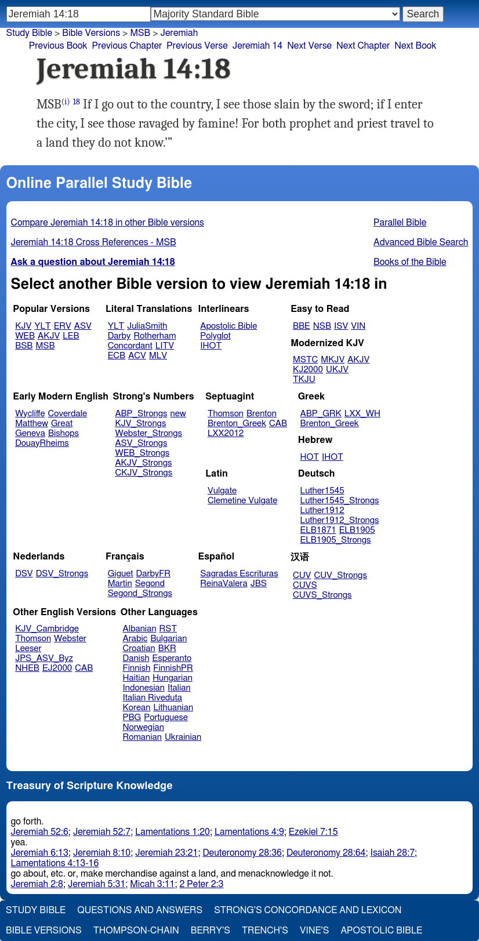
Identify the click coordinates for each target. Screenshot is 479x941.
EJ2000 (57, 668)
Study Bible (29, 33)
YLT (42, 326)
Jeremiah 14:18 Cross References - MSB (93, 242)
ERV (62, 326)
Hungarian (173, 678)
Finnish (137, 668)
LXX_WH (362, 413)
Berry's (210, 930)
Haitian (136, 678)
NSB (322, 326)
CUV (302, 575)
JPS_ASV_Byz (44, 658)
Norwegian (143, 727)
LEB (71, 336)
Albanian (140, 628)
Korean (137, 707)
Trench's (265, 930)
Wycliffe (30, 413)
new (178, 413)
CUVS (305, 585)
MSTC (305, 359)
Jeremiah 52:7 (101, 832)
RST (168, 628)
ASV (83, 326)
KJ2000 (308, 369)
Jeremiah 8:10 (101, 853)
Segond (150, 583)
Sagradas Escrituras (239, 573)
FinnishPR (173, 668)
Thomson (226, 413)
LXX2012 (226, 433)
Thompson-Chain (136, 930)
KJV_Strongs (140, 423)
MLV (158, 355)
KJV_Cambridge (47, 628)
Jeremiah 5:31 (96, 884)
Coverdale (68, 413)
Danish (136, 658)
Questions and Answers (139, 910)
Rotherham (154, 336)
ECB (116, 355)
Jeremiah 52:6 (39, 832)
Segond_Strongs (140, 593)
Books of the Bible (410, 262)
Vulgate (222, 490)
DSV (24, 573)
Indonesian (144, 688)
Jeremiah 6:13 (39, 853)
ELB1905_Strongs (335, 540)
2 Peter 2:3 (201, 884)
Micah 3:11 (152, 884)
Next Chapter (363, 45)
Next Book (415, 45)
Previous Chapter (127, 45)
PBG (132, 717)
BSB (23, 345)
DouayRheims (42, 443)
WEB (25, 336)
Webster (70, 638)
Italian (179, 688)
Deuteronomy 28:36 (242, 853)
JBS (259, 583)
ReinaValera (223, 583)
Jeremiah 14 (257, 45)
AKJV (49, 336)
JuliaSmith (147, 326)
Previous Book (58, 45)
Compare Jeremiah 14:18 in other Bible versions (107, 222)
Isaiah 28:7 (393, 853)
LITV (164, 345)
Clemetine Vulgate (242, 500)
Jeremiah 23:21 (166, 853)
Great (61, 423)
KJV (23, 326)
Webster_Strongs (148, 433)
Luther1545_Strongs (339, 500)
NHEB (27, 668)
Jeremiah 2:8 (37, 884)
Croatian (139, 648)
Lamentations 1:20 (172, 832)
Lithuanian (173, 707)
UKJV (337, 369)
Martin (120, 583)
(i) (65, 102)
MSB (140, 33)
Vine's (314, 930)
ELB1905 (357, 530)
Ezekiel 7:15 (313, 832)
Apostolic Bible (381, 930)
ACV (137, 355)
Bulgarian (168, 638)
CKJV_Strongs (143, 472)
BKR (167, 648)
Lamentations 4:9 (249, 832)
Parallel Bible (399, 222)
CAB (278, 423)
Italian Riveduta (152, 697)
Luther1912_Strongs (339, 520)
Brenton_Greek (237, 423)
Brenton (261, 413)
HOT (309, 457)
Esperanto (172, 658)
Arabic (135, 638)
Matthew (31, 423)
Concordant (130, 345)
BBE (301, 326)
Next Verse (309, 45)
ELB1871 (318, 530)
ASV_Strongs (141, 443)
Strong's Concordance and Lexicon (307, 910)
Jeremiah (179, 33)
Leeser (28, 648)
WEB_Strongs (142, 453)
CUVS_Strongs (322, 595)
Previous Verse (196, 45)
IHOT (211, 345)
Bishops (63, 433)
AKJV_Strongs (143, 463)
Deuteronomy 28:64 (326, 853)
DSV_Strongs (62, 573)
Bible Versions (91, 33)
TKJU (304, 379)
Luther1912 (322, 510)
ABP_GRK (321, 413)
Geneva (30, 433)
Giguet (120, 573)
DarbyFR (153, 573)
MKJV (332, 359)
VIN (358, 326)
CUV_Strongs (340, 575)
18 (76, 102)
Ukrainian (183, 737)
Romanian (142, 737)
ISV (341, 326)
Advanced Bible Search (420, 242)
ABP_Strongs (141, 413)
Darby (119, 336)
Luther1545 (322, 490)
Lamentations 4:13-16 (55, 863)
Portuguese (166, 717)
